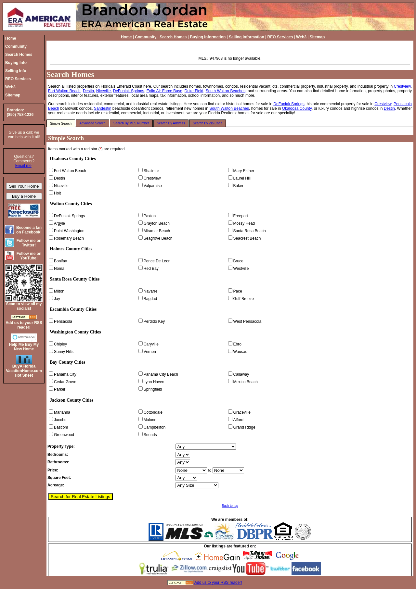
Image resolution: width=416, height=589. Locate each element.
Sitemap (317, 37)
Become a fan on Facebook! (29, 229)
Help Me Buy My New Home (24, 346)
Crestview (402, 86)
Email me (23, 165)
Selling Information (246, 37)
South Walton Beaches (225, 91)
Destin (88, 91)
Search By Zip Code (207, 123)
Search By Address (171, 123)
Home (126, 37)
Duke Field (194, 91)
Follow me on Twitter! (29, 242)
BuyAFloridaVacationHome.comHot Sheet (24, 371)
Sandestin (102, 108)
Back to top (230, 506)
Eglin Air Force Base (164, 91)
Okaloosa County (297, 108)
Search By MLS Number (131, 123)
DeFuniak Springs (128, 91)
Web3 (301, 37)
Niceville (103, 91)
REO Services (280, 37)
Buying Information (208, 37)
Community (145, 37)
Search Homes (173, 37)
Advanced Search (92, 123)
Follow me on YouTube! (29, 255)
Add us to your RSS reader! (218, 582)
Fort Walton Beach (64, 91)
